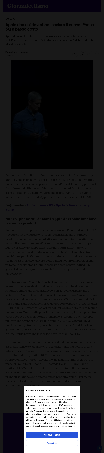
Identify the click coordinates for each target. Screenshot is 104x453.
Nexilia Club (52, 443)
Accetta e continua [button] (52, 435)
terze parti (68, 405)
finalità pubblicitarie (54, 420)
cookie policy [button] (61, 402)
